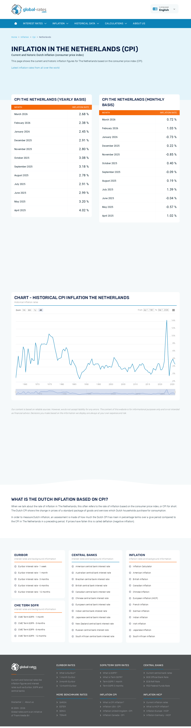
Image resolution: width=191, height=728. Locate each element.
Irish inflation (137, 623)
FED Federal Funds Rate (156, 686)
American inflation (140, 573)
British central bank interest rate (89, 585)
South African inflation (142, 636)
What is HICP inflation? (156, 706)
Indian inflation (138, 617)
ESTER (61, 706)
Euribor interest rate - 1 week (30, 566)
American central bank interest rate (91, 566)
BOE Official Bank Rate (156, 677)
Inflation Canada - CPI (112, 715)
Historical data (86, 23)
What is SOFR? (108, 673)
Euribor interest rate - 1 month (31, 573)
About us (139, 23)
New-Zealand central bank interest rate (93, 623)
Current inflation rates (155, 702)
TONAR (61, 715)
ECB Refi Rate (151, 681)
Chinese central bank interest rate (90, 598)
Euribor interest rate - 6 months (31, 585)
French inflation (138, 604)
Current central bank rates (157, 673)
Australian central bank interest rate (91, 573)
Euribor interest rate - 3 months (31, 579)
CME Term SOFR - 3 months (29, 623)
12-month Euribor (66, 686)
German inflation (139, 611)
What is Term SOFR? (111, 677)
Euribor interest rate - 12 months (32, 592)
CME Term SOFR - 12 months (30, 636)
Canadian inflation (140, 585)
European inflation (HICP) (143, 598)
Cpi (34, 37)
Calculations (116, 23)
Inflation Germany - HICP (157, 715)
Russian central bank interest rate (90, 630)
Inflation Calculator (140, 566)
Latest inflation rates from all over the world (35, 67)
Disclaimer (16, 702)
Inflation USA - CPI (110, 706)
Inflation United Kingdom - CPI (116, 711)
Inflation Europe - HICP (156, 711)
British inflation (138, 579)
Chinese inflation (139, 592)
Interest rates (34, 23)
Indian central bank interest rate (89, 611)
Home (14, 37)
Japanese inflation (140, 630)
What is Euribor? (65, 673)
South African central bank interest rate (93, 636)
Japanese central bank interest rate (91, 617)
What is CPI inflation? (112, 702)
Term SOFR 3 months (111, 686)
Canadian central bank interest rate (91, 592)
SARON (61, 702)
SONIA (61, 711)
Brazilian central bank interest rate (90, 579)
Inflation (60, 23)
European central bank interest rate (91, 604)
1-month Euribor (65, 677)
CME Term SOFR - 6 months (29, 629)
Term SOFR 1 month (111, 681)
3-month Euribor (65, 681)
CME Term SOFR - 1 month (29, 617)
